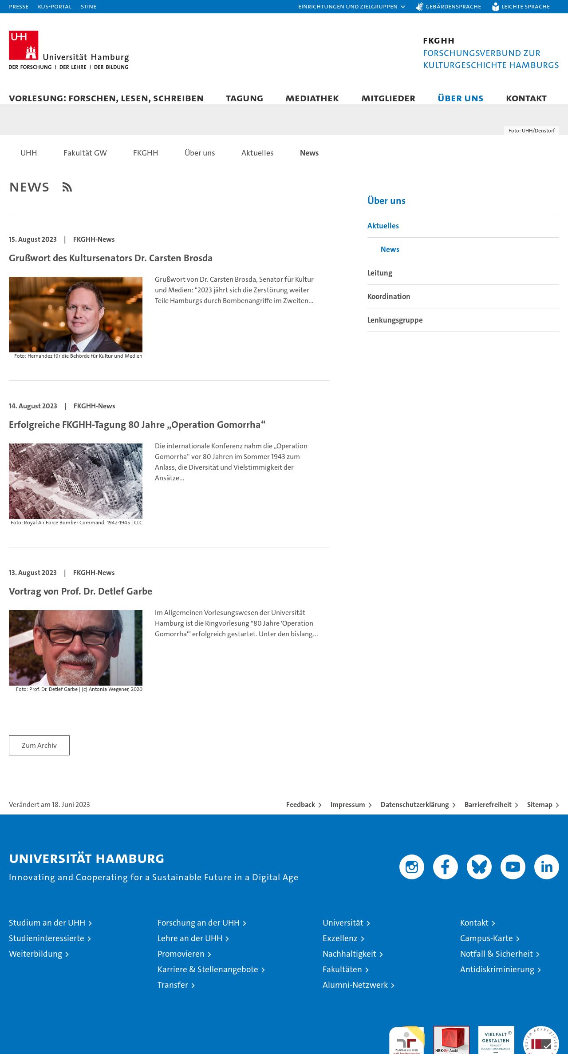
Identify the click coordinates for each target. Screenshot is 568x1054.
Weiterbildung (35, 962)
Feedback (300, 813)
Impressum (348, 813)
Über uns (461, 97)
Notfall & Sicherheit (496, 962)
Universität (343, 931)
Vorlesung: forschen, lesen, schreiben (106, 97)
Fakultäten (342, 978)
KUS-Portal (54, 6)
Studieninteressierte (46, 947)
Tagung (244, 97)
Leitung (379, 282)
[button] (352, 6)
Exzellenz (340, 947)
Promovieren (181, 962)
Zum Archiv (39, 754)
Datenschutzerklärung (415, 813)
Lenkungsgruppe (395, 329)
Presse (18, 6)
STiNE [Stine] (88, 6)
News (390, 258)
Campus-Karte (486, 947)
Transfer (173, 993)
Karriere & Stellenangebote (208, 978)
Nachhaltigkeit (349, 962)
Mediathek (312, 97)
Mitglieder (388, 97)
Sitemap (539, 813)
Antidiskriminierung (497, 978)
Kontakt (526, 97)
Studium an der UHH (47, 931)
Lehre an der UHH (190, 947)
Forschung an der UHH (199, 931)
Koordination (388, 305)
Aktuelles (383, 235)
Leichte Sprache (525, 6)
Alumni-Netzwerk (355, 993)
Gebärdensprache (453, 6)
